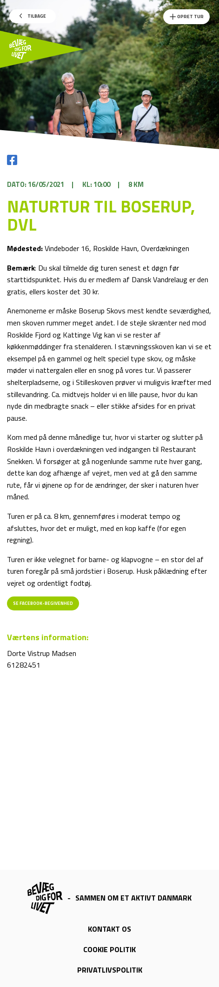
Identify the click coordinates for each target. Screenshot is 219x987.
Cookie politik (109, 949)
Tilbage (33, 16)
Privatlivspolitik (109, 969)
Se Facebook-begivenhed (43, 603)
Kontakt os (109, 928)
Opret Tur (186, 16)
